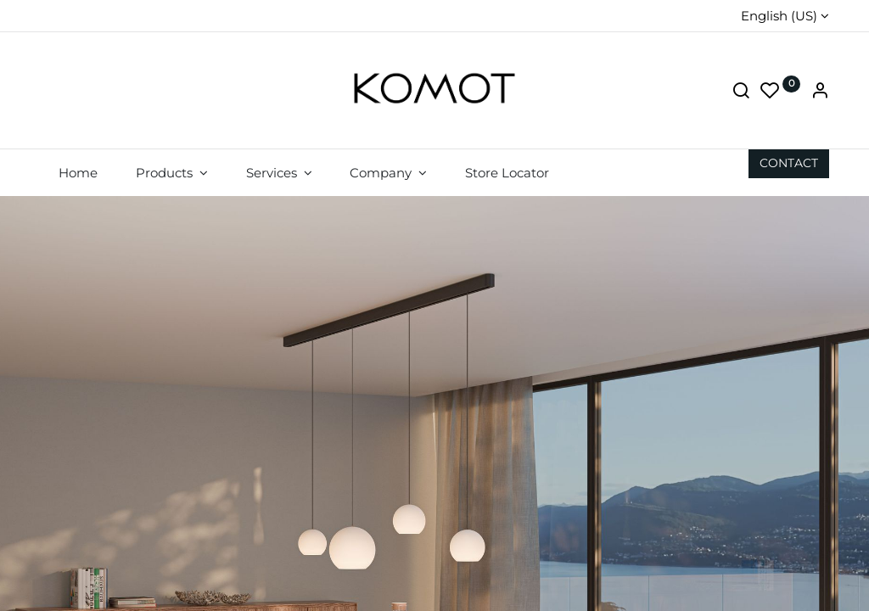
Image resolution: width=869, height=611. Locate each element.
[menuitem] (78, 172)
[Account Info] (819, 92)
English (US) (779, 16)
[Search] (741, 92)
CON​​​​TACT (789, 163)
